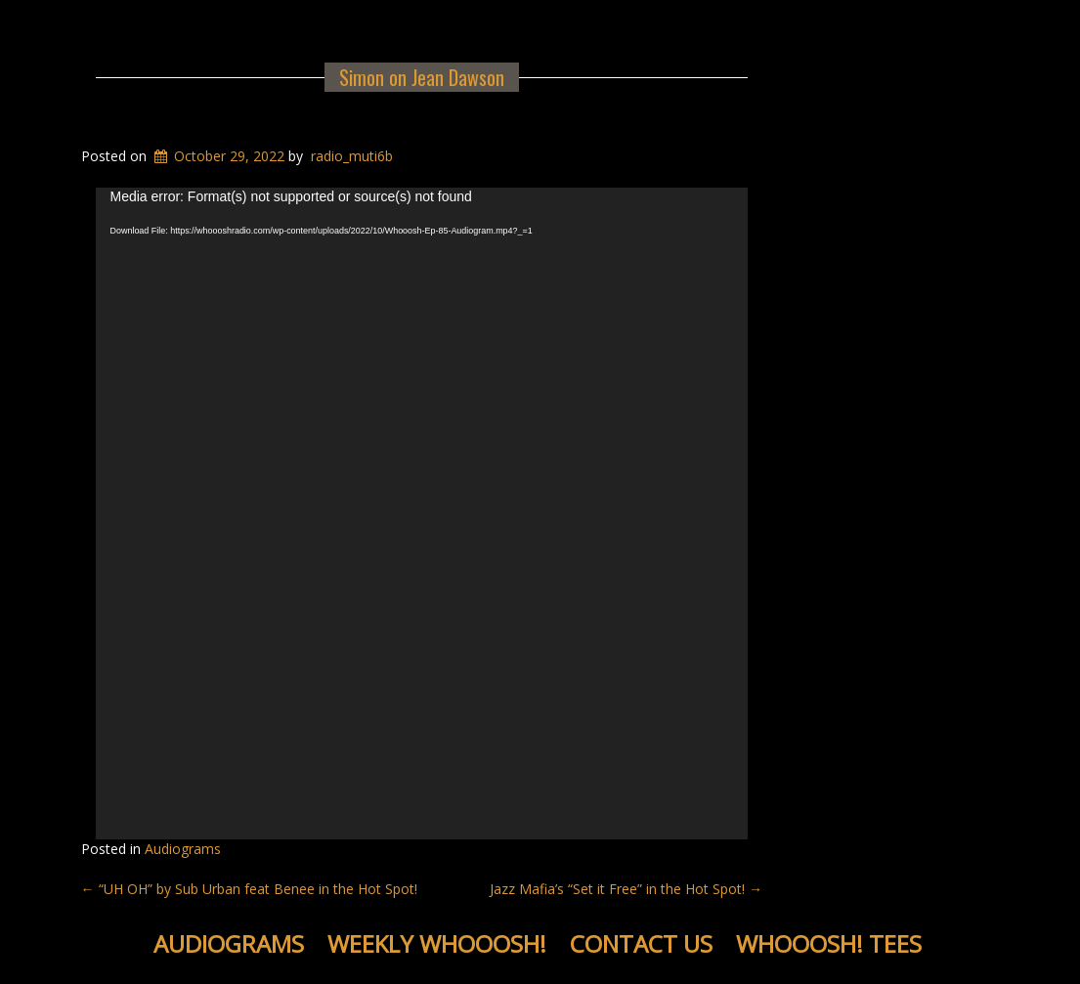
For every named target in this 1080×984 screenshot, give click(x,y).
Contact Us (641, 943)
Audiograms (183, 848)
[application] (422, 514)
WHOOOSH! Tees (829, 943)
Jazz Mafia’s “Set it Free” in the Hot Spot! (626, 888)
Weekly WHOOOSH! (436, 943)
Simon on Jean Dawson (421, 77)
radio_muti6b (352, 156)
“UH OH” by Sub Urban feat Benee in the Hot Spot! (249, 888)
